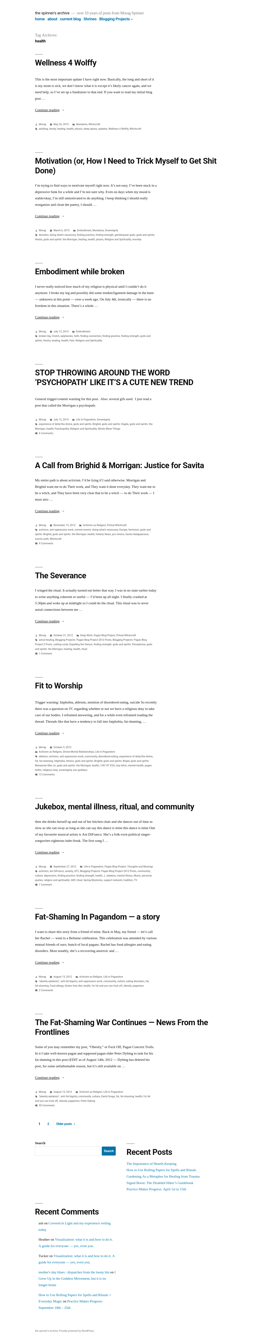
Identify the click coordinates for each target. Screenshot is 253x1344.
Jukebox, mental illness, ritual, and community (114, 806)
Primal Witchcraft (117, 525)
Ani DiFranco (57, 871)
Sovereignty (111, 230)
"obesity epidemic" (49, 981)
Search (40, 1143)
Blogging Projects (114, 19)
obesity (127, 985)
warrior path (42, 538)
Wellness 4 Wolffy (65, 62)
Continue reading (50, 110)
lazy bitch (121, 765)
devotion (44, 234)
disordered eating (108, 756)
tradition (128, 880)
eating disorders (135, 981)
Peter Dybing (88, 1100)
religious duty (50, 770)
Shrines (89, 19)
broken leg (45, 336)
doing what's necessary (63, 234)
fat (36, 760)
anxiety (69, 871)
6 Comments (46, 433)
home (40, 19)
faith (76, 336)
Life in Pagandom (86, 419)
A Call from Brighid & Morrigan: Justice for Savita (119, 465)
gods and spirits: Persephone (129, 644)
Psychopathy (62, 428)
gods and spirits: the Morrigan (60, 239)
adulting (43, 128)
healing (61, 128)
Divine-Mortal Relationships (78, 751)
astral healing (46, 639)
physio (78, 128)
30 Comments (47, 1105)
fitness (70, 760)
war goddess (80, 770)
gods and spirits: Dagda (115, 424)
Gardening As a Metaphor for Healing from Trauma (163, 1176)
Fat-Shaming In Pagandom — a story (97, 916)
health (70, 128)
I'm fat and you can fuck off (107, 985)
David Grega (108, 1096)
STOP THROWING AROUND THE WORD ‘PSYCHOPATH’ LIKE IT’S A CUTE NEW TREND (114, 377)
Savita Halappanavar (136, 534)
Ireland (99, 534)
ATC (76, 871)
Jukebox (111, 875)
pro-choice (118, 534)
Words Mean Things (109, 428)
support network (113, 880)
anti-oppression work (61, 529)
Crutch (55, 336)
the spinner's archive (52, 13)
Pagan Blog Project (104, 635)
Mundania (81, 124)
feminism (133, 529)
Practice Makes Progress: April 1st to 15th (156, 1189)
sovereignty (65, 770)
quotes (39, 880)
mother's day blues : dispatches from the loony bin (74, 1272)
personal (147, 875)
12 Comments (47, 774)
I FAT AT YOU (107, 765)
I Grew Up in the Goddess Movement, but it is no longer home (77, 1278)
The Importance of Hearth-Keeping (151, 1163)
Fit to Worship (59, 685)
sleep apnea (90, 128)
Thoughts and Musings (140, 866)
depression (50, 875)
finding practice (85, 234)
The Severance (60, 575)
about (52, 19)
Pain (71, 340)
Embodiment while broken (79, 271)
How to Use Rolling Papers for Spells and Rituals (161, 1170)
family (52, 128)
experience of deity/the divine (55, 424)
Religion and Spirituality (118, 239)
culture (39, 875)
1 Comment (45, 653)
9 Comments (46, 543)
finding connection (90, 336)
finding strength (105, 234)
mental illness (124, 875)
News (108, 534)
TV (135, 880)
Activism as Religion (94, 525)
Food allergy (57, 985)
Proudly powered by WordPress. (76, 1330)
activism (43, 529)
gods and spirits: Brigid (116, 760)
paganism (138, 985)
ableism (43, 756)
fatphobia (59, 760)
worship (136, 239)
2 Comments (46, 990)
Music (137, 875)
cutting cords (60, 644)
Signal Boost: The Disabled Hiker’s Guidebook (159, 1183)
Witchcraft (94, 124)
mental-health (136, 765)
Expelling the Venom (81, 644)
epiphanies (67, 336)
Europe (123, 529)
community (91, 756)
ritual (84, 649)
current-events (83, 529)
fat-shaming (46, 760)
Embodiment (84, 230)
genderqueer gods (125, 234)
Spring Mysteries (92, 880)
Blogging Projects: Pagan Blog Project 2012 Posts (83, 639)
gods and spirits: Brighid (87, 424)
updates (102, 128)
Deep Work (86, 635)
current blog (70, 19)
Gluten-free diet (73, 985)
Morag (42, 124)
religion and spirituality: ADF (59, 880)
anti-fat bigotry (69, 981)
